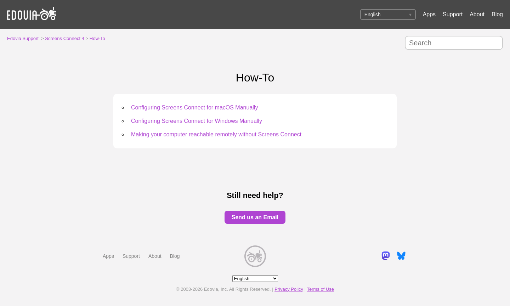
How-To (97, 38)
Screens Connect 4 (64, 38)
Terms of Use (320, 289)
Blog (497, 14)
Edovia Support (23, 38)
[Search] (454, 43)
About (477, 14)
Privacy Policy (288, 289)
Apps (429, 14)
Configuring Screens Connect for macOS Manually (194, 107)
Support (453, 14)
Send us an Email (255, 217)
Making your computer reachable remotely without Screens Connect (216, 134)
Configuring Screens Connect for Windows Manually (196, 121)
